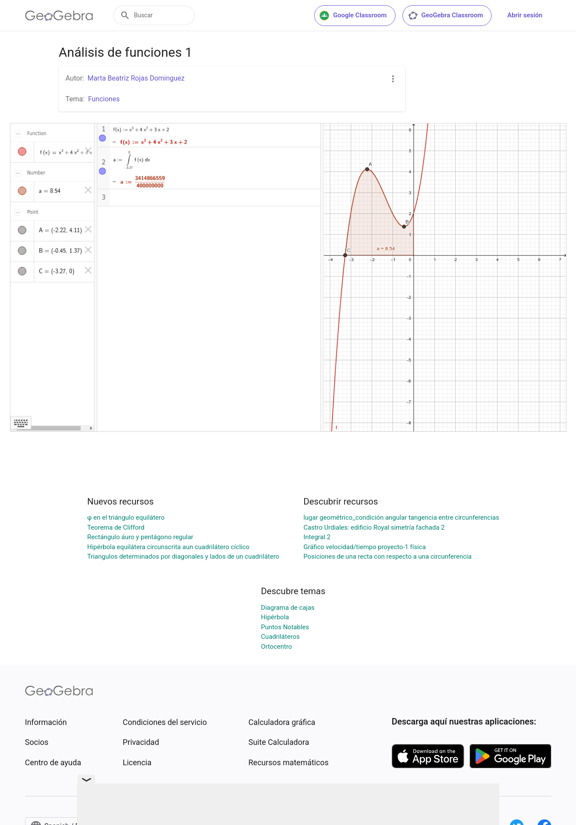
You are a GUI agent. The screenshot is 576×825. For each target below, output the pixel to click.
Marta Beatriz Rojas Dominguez (135, 78)
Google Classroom (353, 15)
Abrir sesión (524, 15)
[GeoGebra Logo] (59, 15)
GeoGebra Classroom (445, 15)
